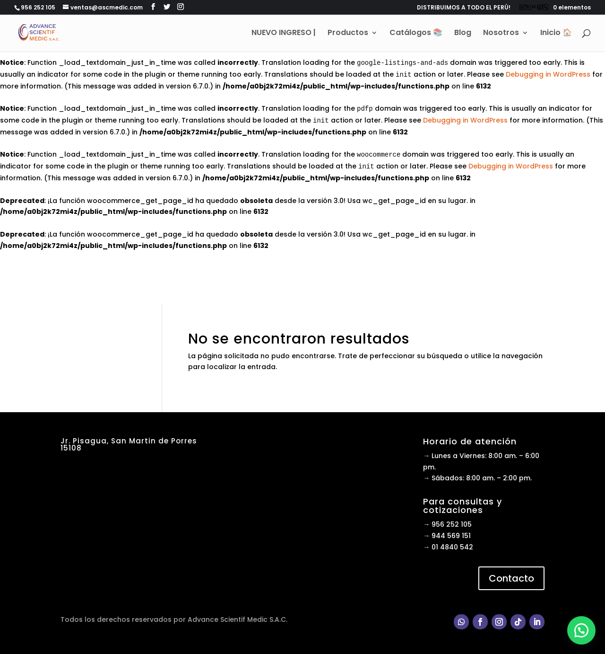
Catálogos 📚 (415, 34)
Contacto (511, 578)
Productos (348, 34)
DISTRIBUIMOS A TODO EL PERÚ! (463, 8)
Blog (462, 34)
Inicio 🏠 (556, 34)
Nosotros (501, 34)
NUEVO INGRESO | (283, 34)
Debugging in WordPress (548, 74)
